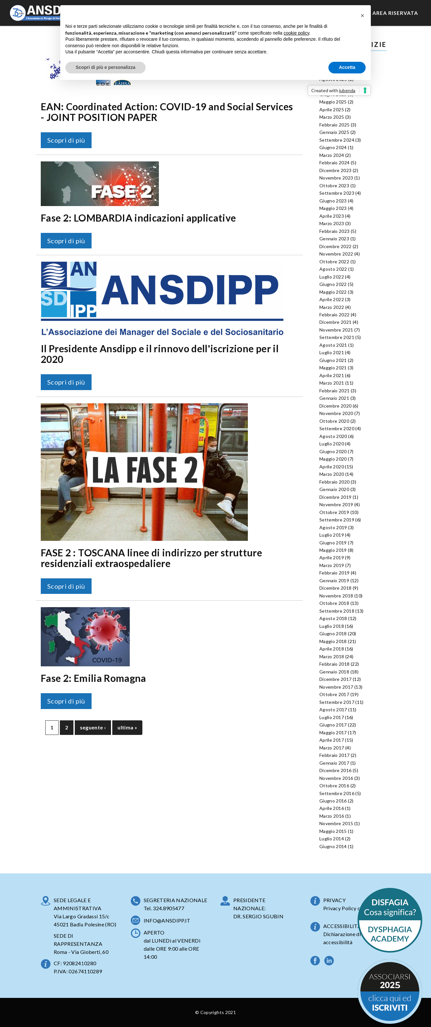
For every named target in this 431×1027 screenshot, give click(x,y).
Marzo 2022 (331, 307)
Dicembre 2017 (335, 679)
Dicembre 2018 (335, 588)
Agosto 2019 (333, 527)
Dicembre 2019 (335, 497)
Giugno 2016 (333, 800)
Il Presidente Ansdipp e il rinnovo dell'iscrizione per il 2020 (160, 354)
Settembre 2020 (336, 428)
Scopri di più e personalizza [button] (105, 67)
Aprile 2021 (331, 375)
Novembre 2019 (336, 504)
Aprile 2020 (331, 466)
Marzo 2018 (331, 656)
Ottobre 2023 (334, 185)
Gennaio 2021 (334, 398)
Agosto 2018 (333, 618)
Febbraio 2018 (334, 664)
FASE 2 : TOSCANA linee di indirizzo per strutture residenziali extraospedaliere (151, 558)
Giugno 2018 (333, 633)
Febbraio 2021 (334, 390)
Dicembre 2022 (335, 246)
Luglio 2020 (331, 443)
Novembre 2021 (336, 330)
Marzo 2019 (331, 565)
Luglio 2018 (331, 626)
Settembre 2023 (336, 193)
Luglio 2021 (331, 352)
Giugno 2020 (333, 451)
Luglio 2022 (331, 276)
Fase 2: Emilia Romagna (93, 678)
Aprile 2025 (331, 109)
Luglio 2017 (331, 717)
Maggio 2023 (333, 208)
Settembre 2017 (336, 702)
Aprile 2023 (331, 216)
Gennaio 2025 (334, 132)
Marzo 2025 (331, 117)
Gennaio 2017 (334, 763)
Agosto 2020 (333, 436)
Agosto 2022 (333, 269)
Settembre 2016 (336, 793)
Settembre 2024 (336, 140)
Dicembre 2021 (335, 322)
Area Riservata (395, 13)
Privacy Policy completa (351, 908)
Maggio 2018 (333, 641)
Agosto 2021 (333, 345)
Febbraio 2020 (334, 482)
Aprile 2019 (331, 557)
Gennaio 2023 (334, 238)
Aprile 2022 (331, 299)
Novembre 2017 (336, 687)
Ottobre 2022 (334, 261)
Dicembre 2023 (335, 170)
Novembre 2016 (336, 778)
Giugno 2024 (333, 147)
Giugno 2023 (333, 200)
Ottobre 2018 (334, 603)
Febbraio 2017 (334, 755)
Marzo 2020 (331, 474)
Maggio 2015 (333, 831)
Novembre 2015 (336, 823)
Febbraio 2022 (334, 314)
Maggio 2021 (333, 367)
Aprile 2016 (331, 808)
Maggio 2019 (333, 550)
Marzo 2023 (331, 223)
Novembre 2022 (336, 254)
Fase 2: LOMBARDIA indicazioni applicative (138, 218)
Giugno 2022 (333, 284)
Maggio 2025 (333, 101)
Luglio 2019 (331, 535)
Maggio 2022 (333, 292)
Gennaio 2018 (334, 671)
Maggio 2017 (333, 732)
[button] (362, 15)
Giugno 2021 (333, 360)
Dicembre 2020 (335, 406)
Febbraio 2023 (334, 231)
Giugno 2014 (333, 846)
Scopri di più (66, 140)
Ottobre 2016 (334, 785)
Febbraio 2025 (334, 124)
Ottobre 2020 (334, 421)
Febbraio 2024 (334, 162)
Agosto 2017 (333, 709)
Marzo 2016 (331, 816)
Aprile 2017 (331, 740)
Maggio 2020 (333, 459)
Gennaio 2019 (334, 580)
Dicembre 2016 (335, 770)
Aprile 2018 (331, 648)
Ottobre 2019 (334, 512)
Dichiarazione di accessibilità (342, 938)
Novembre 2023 (336, 177)
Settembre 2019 (336, 519)
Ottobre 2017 (334, 694)
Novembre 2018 (336, 595)
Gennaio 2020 (334, 489)
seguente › (93, 727)
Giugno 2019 (333, 542)
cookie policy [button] (296, 33)
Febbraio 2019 (334, 572)
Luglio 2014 (331, 838)
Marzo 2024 (331, 155)
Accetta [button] (347, 67)
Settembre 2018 (336, 611)
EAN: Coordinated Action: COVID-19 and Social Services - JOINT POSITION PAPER (167, 112)
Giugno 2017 (333, 724)
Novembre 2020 (336, 413)
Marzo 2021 (331, 383)
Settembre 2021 (336, 337)
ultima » (127, 727)
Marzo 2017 (331, 747)
